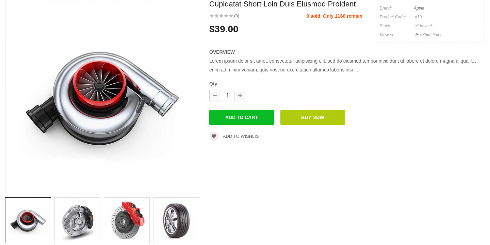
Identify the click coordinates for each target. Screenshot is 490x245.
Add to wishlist (235, 136)
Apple (419, 8)
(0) (236, 16)
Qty (213, 83)
